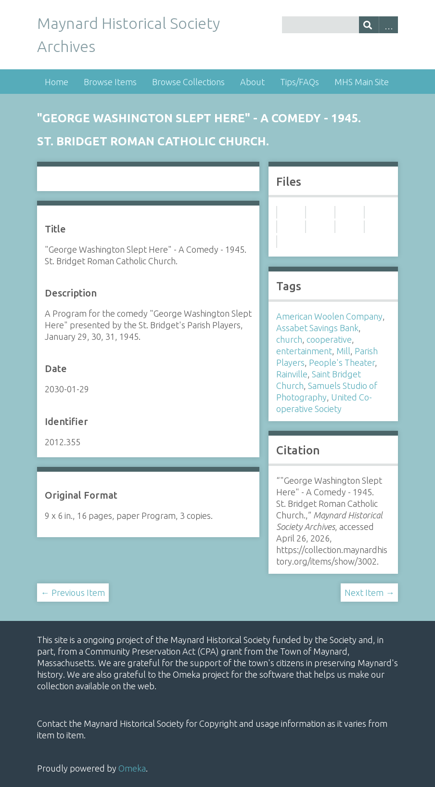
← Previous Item (73, 592)
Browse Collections (188, 82)
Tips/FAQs (299, 82)
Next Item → (369, 592)
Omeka (132, 768)
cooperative (329, 339)
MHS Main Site (361, 82)
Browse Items (110, 82)
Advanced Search (388, 24)
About (252, 82)
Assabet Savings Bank (317, 328)
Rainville (291, 374)
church (289, 339)
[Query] (340, 24)
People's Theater (342, 362)
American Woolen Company (329, 316)
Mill (343, 351)
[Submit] (369, 24)
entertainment (304, 351)
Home (56, 82)
